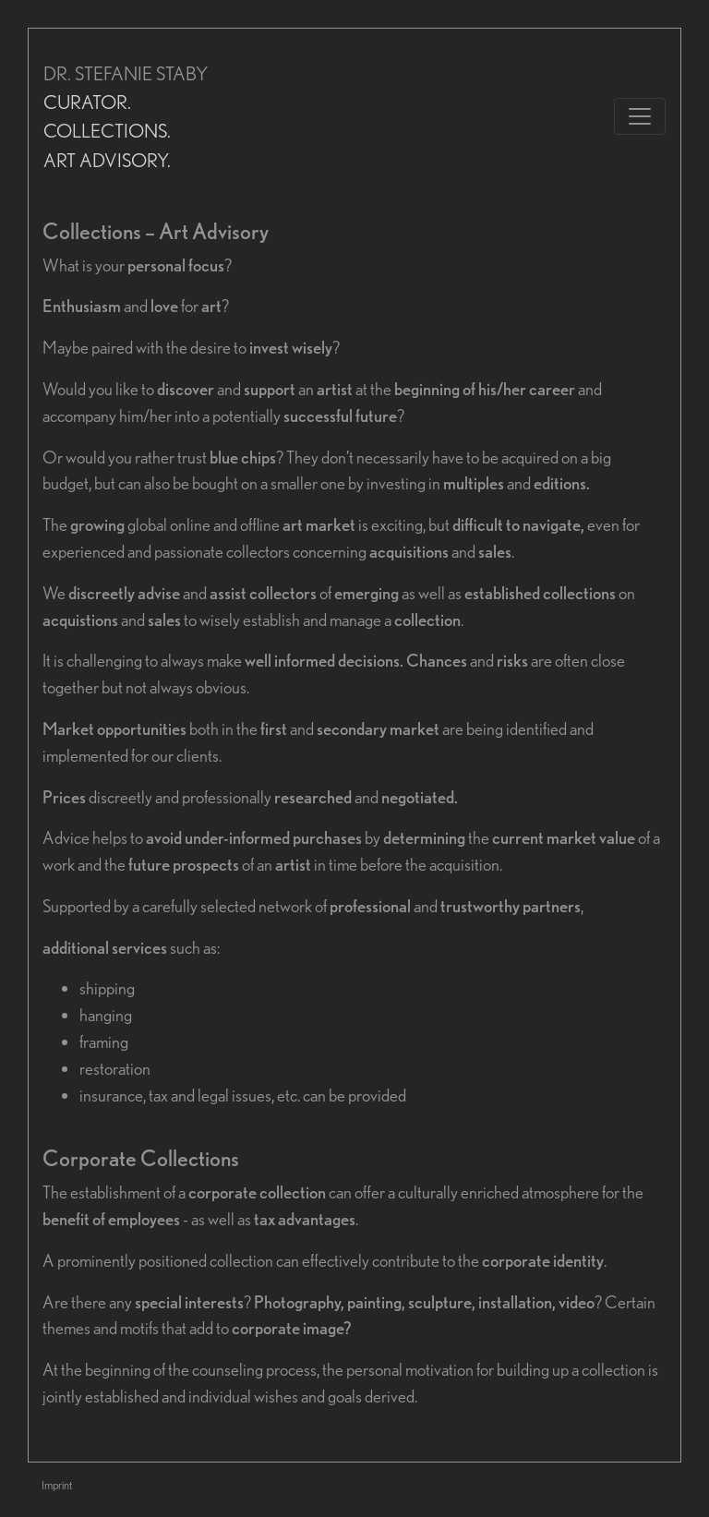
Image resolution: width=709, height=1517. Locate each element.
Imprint (57, 1485)
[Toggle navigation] (640, 116)
